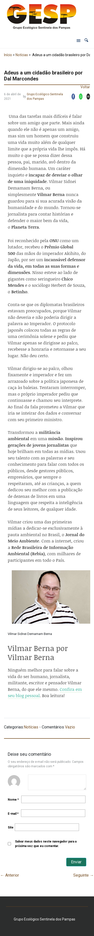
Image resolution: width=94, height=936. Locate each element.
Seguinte (83, 875)
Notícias (22, 55)
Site (11, 827)
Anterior (9, 875)
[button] (86, 40)
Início (8, 55)
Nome (13, 799)
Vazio (70, 727)
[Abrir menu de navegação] (78, 40)
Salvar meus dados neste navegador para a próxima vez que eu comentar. (45, 844)
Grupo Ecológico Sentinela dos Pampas (45, 96)
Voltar (85, 87)
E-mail (13, 813)
